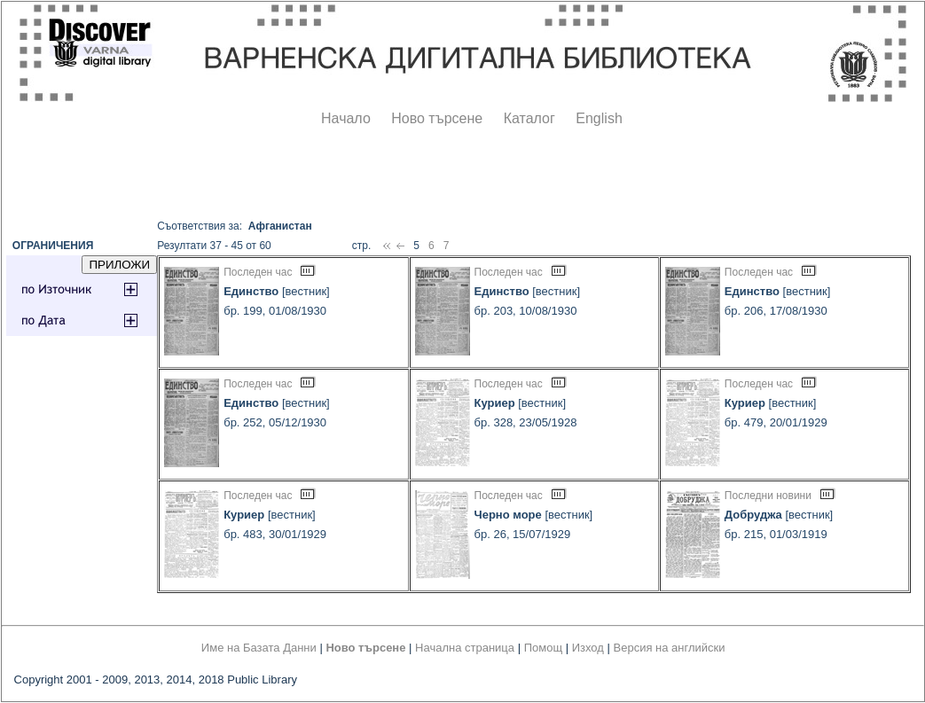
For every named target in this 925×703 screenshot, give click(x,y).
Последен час (257, 272)
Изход (588, 647)
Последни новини (768, 495)
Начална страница (464, 647)
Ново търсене (436, 118)
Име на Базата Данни (259, 647)
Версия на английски (669, 647)
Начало (346, 118)
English (599, 118)
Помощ (543, 647)
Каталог (529, 118)
